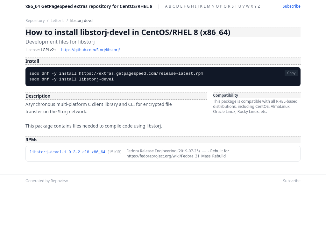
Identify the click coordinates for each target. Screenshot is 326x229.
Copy (291, 72)
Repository (35, 20)
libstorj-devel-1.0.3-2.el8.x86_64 (67, 152)
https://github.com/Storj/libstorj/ (90, 49)
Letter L (57, 20)
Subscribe (292, 6)
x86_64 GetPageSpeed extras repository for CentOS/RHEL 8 (88, 6)
